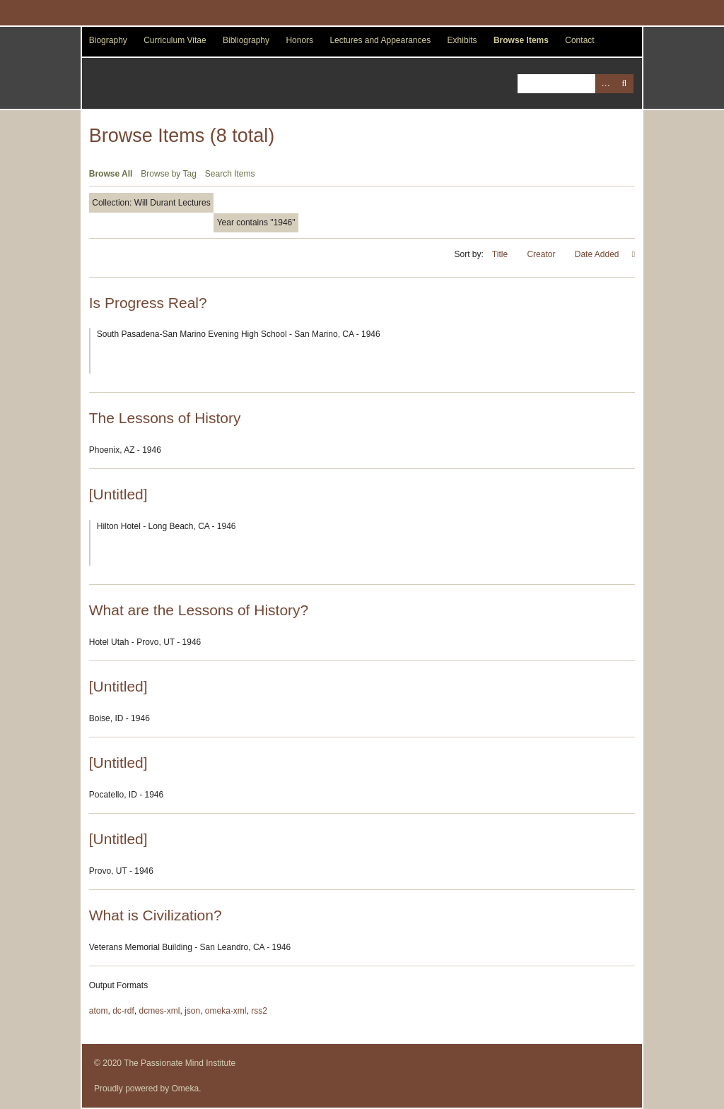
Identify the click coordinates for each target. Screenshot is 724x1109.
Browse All (111, 174)
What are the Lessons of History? (198, 610)
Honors (299, 40)
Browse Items (521, 40)
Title (501, 254)
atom (98, 1011)
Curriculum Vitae (175, 40)
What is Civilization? (155, 915)
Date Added (598, 254)
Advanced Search (604, 83)
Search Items (230, 174)
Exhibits (462, 40)
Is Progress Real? (148, 303)
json (192, 1011)
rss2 (259, 1011)
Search (624, 83)
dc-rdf (123, 1011)
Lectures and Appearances (380, 40)
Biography (108, 40)
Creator (542, 254)
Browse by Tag (169, 174)
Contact (579, 40)
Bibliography (246, 40)
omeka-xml (226, 1011)
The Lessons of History (165, 418)
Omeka (185, 1088)
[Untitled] (118, 494)
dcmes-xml (159, 1011)
